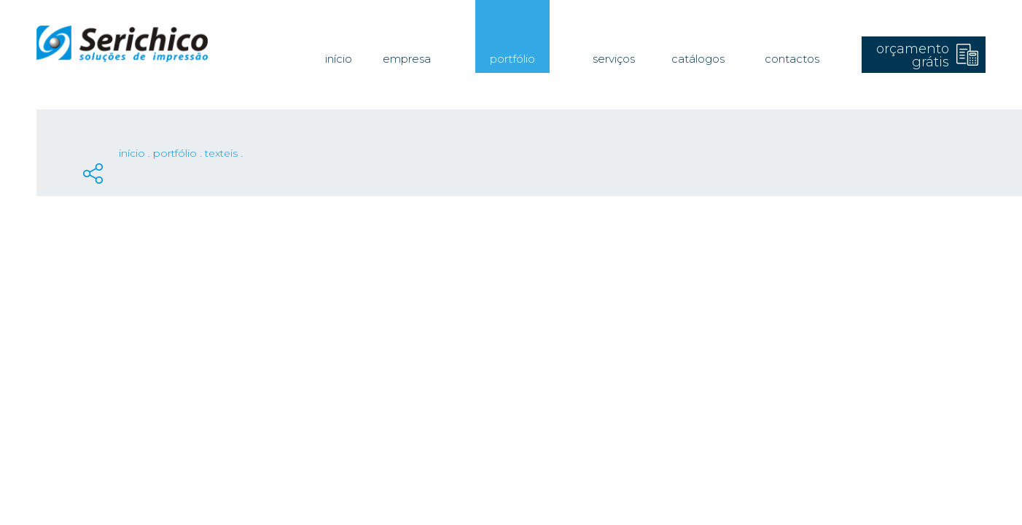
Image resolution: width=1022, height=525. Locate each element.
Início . (136, 153)
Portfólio (512, 59)
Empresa (407, 59)
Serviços (614, 59)
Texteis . (224, 153)
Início (338, 59)
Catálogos (698, 59)
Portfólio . (179, 153)
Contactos (792, 59)
